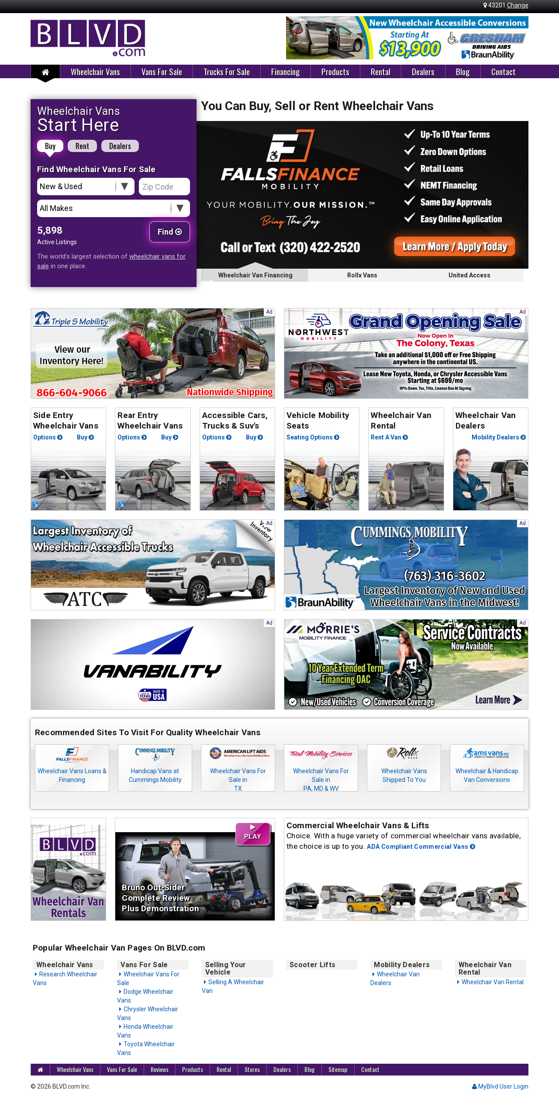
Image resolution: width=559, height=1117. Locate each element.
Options (47, 437)
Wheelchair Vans (95, 71)
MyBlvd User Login (500, 1086)
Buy (50, 145)
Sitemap (338, 1069)
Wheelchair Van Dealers (395, 978)
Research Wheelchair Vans (65, 978)
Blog (463, 71)
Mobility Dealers (499, 437)
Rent (82, 145)
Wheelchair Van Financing (254, 277)
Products (335, 71)
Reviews (160, 1069)
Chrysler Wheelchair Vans (147, 1013)
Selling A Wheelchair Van (233, 986)
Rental (380, 71)
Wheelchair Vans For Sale (148, 978)
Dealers (423, 71)
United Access (469, 275)
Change (517, 5)
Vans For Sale (161, 71)
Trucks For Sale (227, 71)
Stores (252, 1069)
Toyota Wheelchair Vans (146, 1048)
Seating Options (312, 437)
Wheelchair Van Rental (493, 982)
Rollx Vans (362, 275)
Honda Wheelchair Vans (145, 1031)
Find (170, 231)
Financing (285, 71)
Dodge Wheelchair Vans (145, 996)
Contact (503, 71)
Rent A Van (389, 437)
